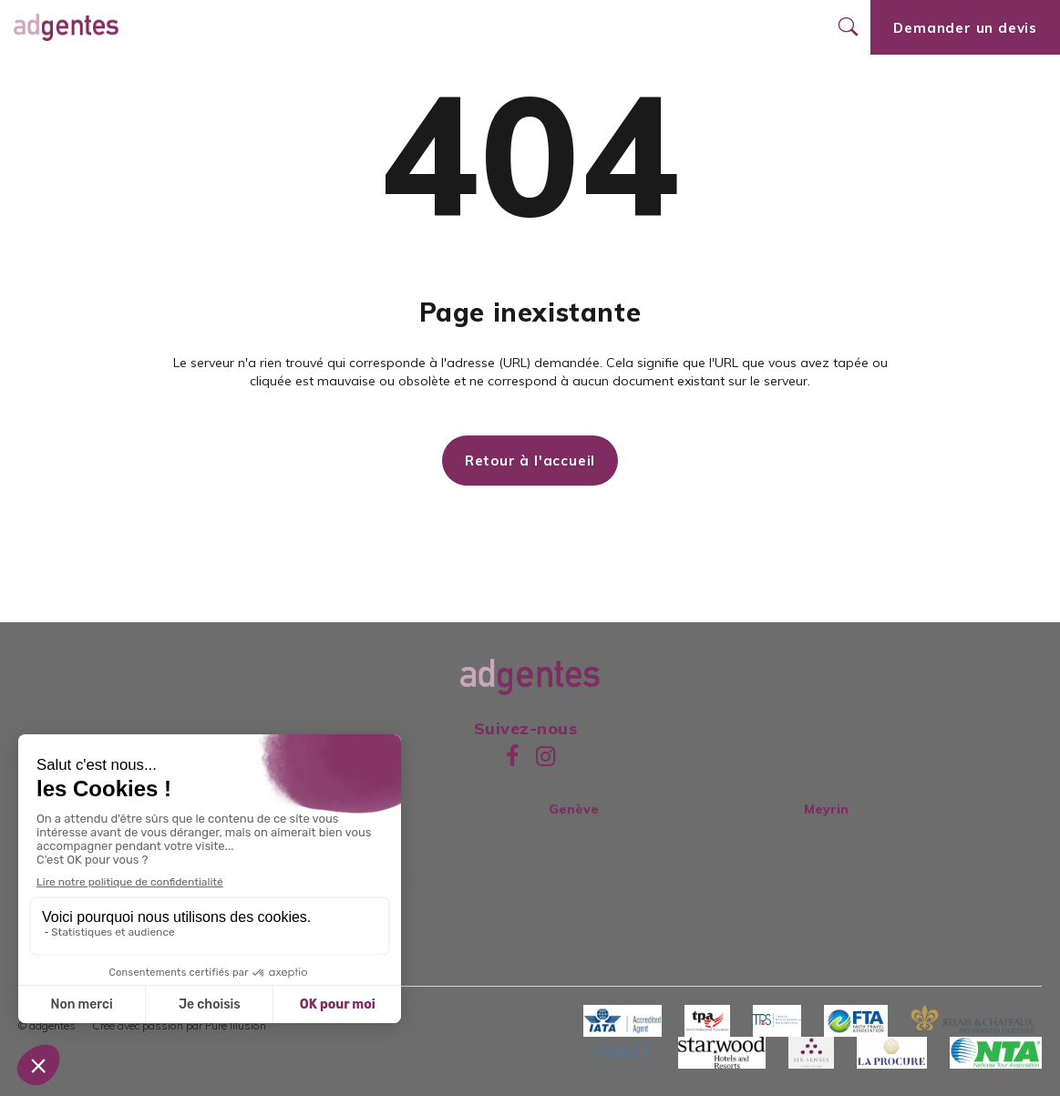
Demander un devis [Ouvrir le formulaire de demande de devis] (965, 27)
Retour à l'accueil (530, 460)
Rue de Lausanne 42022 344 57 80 (604, 829)
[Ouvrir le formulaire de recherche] (847, 27)
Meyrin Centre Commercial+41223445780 (873, 829)
